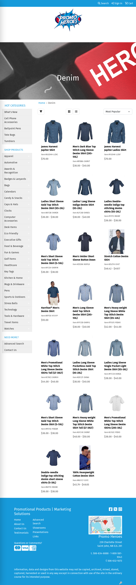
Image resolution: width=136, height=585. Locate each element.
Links (35, 536)
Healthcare (10, 265)
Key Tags (9, 271)
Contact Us (10, 350)
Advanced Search (14, 343)
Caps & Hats (11, 204)
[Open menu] (130, 38)
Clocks (7, 210)
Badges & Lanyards (15, 178)
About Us (19, 524)
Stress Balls (10, 303)
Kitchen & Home (13, 277)
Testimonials (21, 532)
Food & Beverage (13, 246)
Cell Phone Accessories (10, 120)
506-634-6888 (101, 553)
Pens (7, 290)
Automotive (10, 162)
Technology (10, 309)
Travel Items (11, 322)
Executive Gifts (12, 239)
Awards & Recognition (11, 170)
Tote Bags (9, 134)
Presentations (40, 532)
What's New (10, 112)
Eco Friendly (11, 233)
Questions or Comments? (28, 542)
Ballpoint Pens (12, 128)
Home (17, 519)
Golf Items (10, 258)
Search (103, 3)
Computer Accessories (10, 219)
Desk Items (10, 227)
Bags (7, 185)
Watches (9, 328)
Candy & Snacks (13, 197)
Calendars (10, 191)
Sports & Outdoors (14, 296)
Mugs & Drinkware (14, 284)
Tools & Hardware (14, 315)
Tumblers (9, 141)
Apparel (8, 156)
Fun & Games (11, 252)
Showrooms (39, 527)
